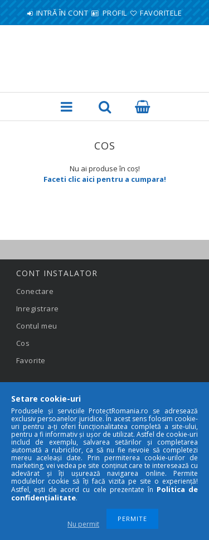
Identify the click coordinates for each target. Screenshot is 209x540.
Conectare (35, 291)
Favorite (31, 360)
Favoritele (161, 13)
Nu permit (83, 524)
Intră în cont (62, 13)
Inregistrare (37, 308)
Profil (115, 13)
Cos (23, 343)
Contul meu (36, 326)
